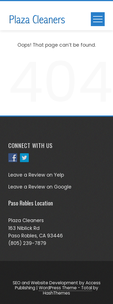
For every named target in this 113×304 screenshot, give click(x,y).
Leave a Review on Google (39, 187)
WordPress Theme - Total (65, 288)
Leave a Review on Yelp (36, 175)
